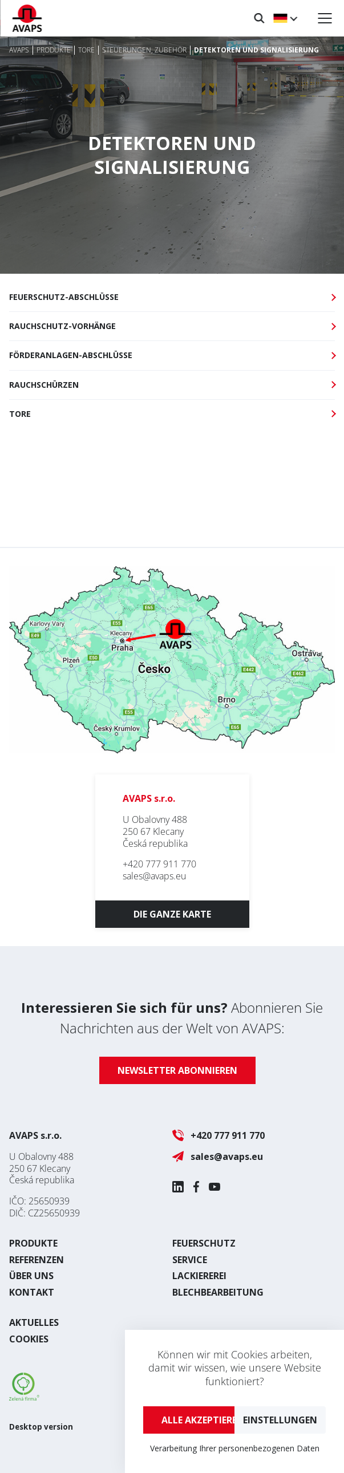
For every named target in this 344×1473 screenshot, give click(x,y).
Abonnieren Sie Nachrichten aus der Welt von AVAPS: (172, 1017)
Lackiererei (199, 1275)
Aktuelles (34, 1322)
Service (189, 1259)
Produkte (33, 1243)
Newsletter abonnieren (177, 1070)
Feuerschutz (204, 1243)
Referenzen (36, 1259)
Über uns (31, 1275)
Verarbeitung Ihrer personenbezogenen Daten (234, 1448)
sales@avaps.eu (154, 876)
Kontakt (31, 1292)
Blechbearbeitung (218, 1292)
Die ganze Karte (172, 914)
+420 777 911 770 (159, 864)
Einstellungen (280, 1420)
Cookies (28, 1339)
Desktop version (41, 1427)
